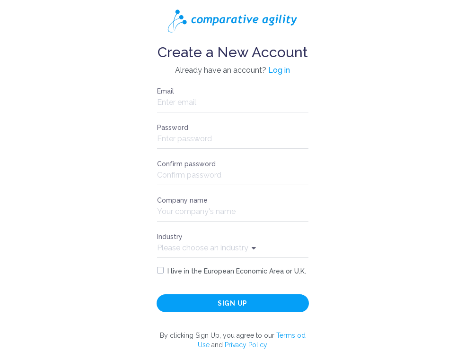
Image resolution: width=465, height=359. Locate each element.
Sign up (232, 303)
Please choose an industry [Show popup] (206, 247)
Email (165, 91)
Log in (279, 70)
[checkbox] (160, 270)
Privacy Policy (246, 345)
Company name (182, 200)
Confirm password (186, 164)
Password (172, 127)
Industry (170, 236)
